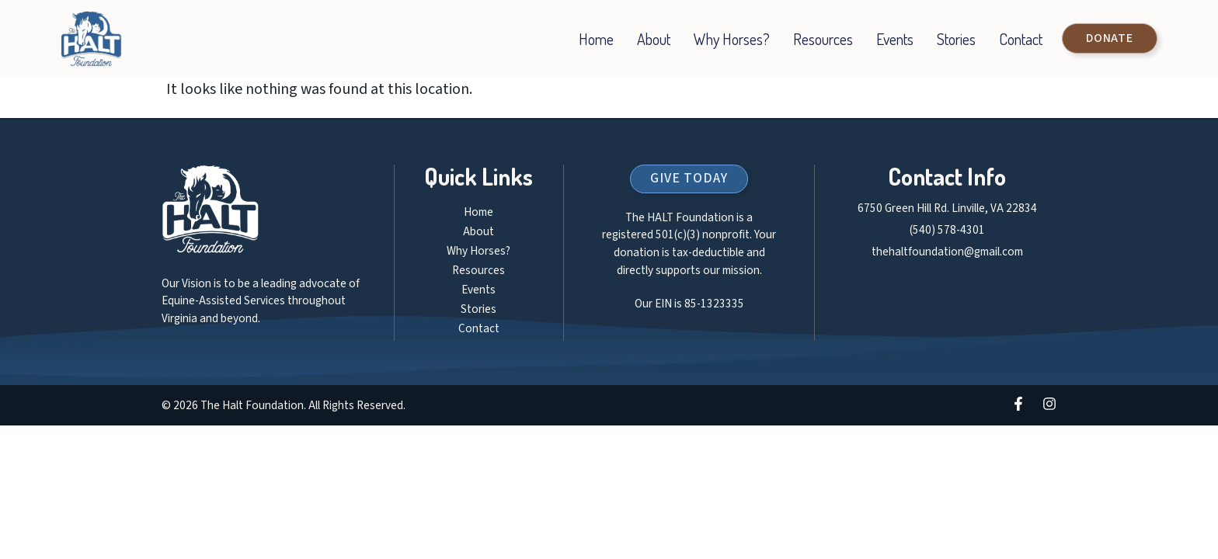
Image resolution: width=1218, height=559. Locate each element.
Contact (1020, 39)
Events (895, 39)
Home (596, 39)
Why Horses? (732, 39)
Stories (956, 39)
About (653, 39)
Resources (823, 39)
